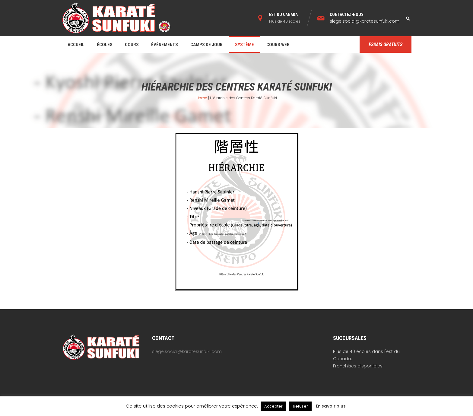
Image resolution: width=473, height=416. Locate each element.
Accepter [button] (273, 406)
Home (201, 97)
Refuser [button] (300, 406)
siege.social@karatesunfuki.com (364, 21)
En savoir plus (331, 406)
